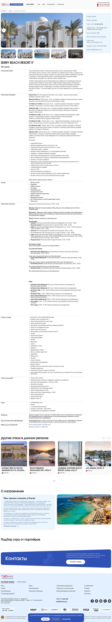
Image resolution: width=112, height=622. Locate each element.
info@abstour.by (61, 601)
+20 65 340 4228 (101, 46)
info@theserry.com (96, 49)
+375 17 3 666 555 (62, 599)
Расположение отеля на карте (96, 36)
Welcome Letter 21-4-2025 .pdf (38, 427)
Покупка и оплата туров (65, 588)
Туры (39, 4)
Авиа (43, 4)
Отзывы (87, 588)
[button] (80, 30)
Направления (51, 4)
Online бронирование (64, 585)
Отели (10, 10)
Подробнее (66, 619)
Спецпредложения (7, 593)
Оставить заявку (75, 562)
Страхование (33, 588)
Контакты (87, 593)
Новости (87, 591)
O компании (60, 4)
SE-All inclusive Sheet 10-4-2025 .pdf (39, 424)
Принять (45, 619)
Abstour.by (3, 10)
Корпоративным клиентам (65, 591)
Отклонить (56, 619)
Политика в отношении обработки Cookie (101, 616)
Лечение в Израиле (36, 591)
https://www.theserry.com (94, 42)
